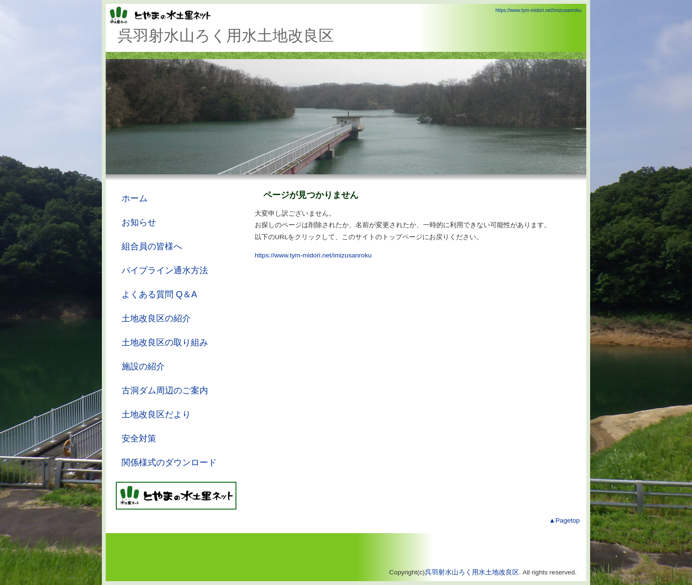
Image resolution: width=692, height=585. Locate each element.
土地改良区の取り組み (165, 342)
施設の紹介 (143, 366)
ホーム (135, 198)
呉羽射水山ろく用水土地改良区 (472, 572)
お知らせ (139, 222)
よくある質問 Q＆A (159, 294)
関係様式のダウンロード (169, 462)
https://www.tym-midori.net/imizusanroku (538, 10)
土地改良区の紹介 (156, 318)
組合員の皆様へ (152, 246)
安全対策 (139, 438)
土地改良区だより (156, 414)
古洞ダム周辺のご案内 (165, 390)
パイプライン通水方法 (165, 270)
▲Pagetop (564, 520)
